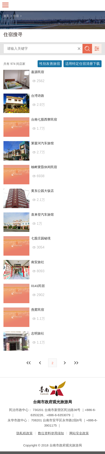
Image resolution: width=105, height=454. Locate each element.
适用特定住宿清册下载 (82, 63)
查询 (87, 48)
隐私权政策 (24, 433)
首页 (6, 16)
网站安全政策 (79, 433)
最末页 (76, 362)
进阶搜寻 (97, 48)
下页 (40, 362)
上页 (64, 362)
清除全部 (79, 48)
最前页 (29, 362)
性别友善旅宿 (49, 63)
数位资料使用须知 (51, 433)
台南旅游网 (52, 5)
